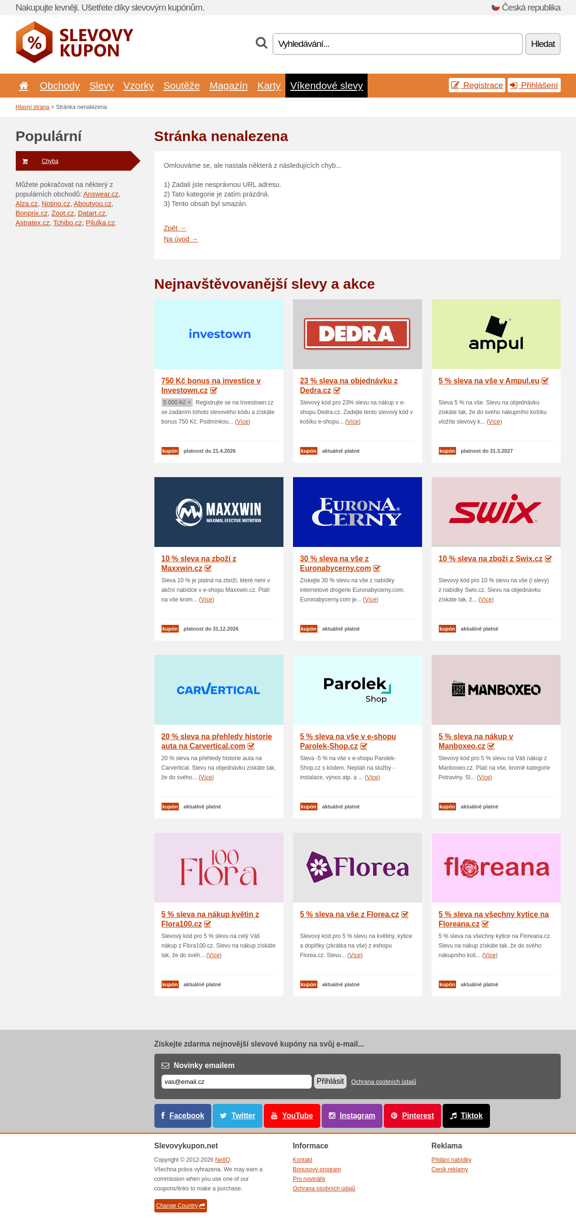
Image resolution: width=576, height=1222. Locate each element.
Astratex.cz (33, 223)
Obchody (60, 85)
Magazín (228, 85)
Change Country (180, 1205)
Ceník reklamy (450, 1169)
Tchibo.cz (67, 223)
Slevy (101, 85)
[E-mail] (237, 1082)
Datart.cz (92, 213)
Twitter (243, 1116)
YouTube (297, 1116)
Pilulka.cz (100, 223)
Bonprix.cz (32, 213)
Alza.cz (27, 203)
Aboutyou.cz (92, 203)
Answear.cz (101, 194)
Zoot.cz (63, 213)
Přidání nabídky (451, 1160)
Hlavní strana (33, 107)
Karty (269, 85)
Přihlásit (330, 1081)
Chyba (37, 161)
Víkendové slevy (326, 85)
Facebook (187, 1116)
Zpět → (175, 228)
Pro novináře (309, 1179)
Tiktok (472, 1116)
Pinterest (418, 1116)
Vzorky (138, 85)
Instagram (358, 1116)
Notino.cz (56, 203)
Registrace (477, 85)
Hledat (542, 44)
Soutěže (181, 85)
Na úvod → (181, 239)
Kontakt (303, 1160)
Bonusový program (317, 1169)
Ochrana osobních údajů (383, 1082)
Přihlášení (534, 85)
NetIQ (222, 1160)
